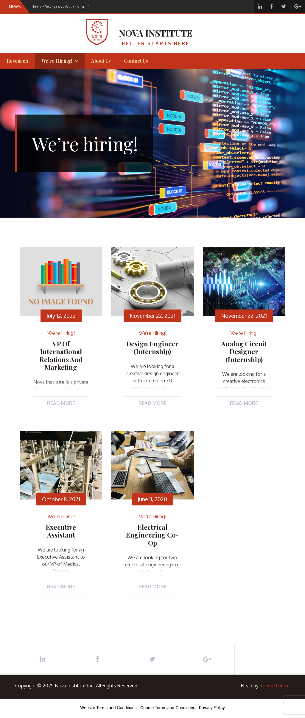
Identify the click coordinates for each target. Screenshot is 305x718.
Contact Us (136, 61)
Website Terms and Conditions (108, 707)
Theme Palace (275, 686)
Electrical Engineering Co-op (152, 535)
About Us (101, 61)
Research (17, 61)
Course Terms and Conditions (167, 707)
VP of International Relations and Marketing (61, 355)
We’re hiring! (56, 61)
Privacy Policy (212, 707)
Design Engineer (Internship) (152, 347)
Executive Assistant (61, 531)
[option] (110, 6)
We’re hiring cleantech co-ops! (60, 6)
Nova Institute (155, 33)
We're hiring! (61, 333)
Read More (61, 403)
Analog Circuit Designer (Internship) (244, 351)
